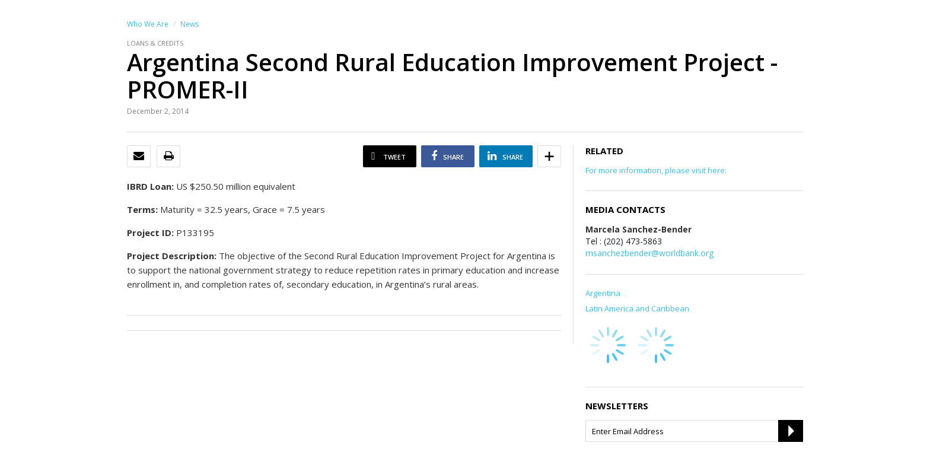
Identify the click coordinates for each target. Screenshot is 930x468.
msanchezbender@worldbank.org (649, 253)
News (189, 24)
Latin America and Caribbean (637, 308)
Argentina (602, 293)
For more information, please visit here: (656, 170)
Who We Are (147, 24)
